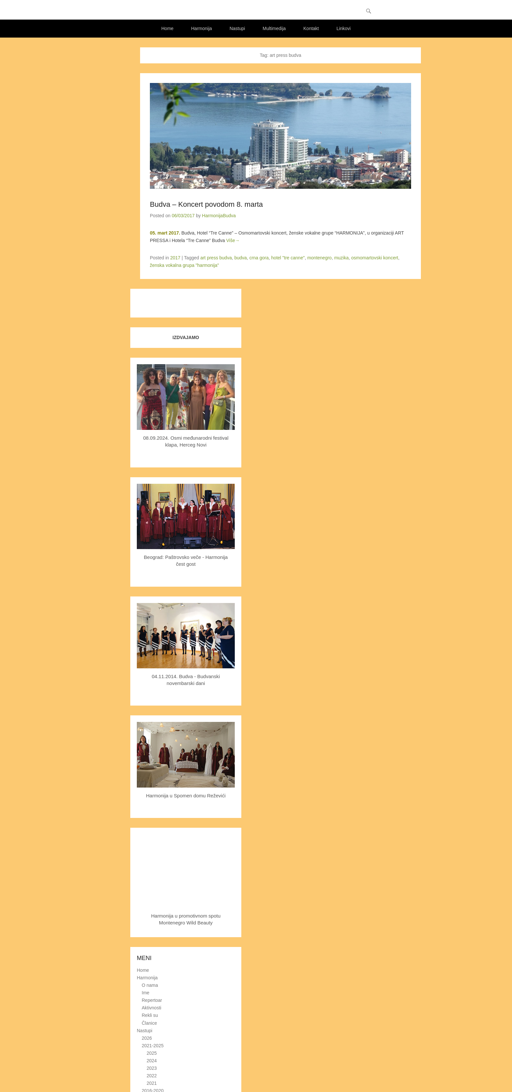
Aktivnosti (151, 1008)
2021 (152, 1083)
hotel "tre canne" (288, 258)
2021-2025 (153, 1045)
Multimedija (274, 28)
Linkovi (343, 28)
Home (167, 28)
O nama (150, 985)
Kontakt (311, 28)
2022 (152, 1076)
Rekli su (150, 1015)
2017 (175, 258)
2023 (152, 1068)
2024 (152, 1060)
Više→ (233, 240)
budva (240, 258)
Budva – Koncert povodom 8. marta (206, 204)
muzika (341, 258)
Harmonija (201, 28)
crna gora (259, 258)
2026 (147, 1038)
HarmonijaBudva (219, 215)
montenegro (319, 258)
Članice (149, 1023)
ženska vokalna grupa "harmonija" (184, 265)
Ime (145, 993)
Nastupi (237, 28)
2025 (152, 1053)
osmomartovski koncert (374, 258)
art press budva (216, 258)
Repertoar (152, 1000)
